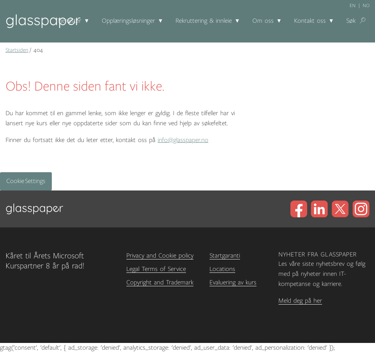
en (353, 5)
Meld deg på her (300, 300)
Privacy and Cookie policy (159, 255)
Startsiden (17, 50)
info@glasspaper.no (183, 140)
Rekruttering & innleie (204, 21)
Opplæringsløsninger (128, 21)
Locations (222, 269)
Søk (351, 21)
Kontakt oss (310, 21)
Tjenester (69, 21)
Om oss (263, 21)
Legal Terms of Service (156, 269)
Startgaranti (224, 255)
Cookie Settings (25, 181)
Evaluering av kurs (232, 282)
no (366, 5)
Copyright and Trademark (159, 282)
